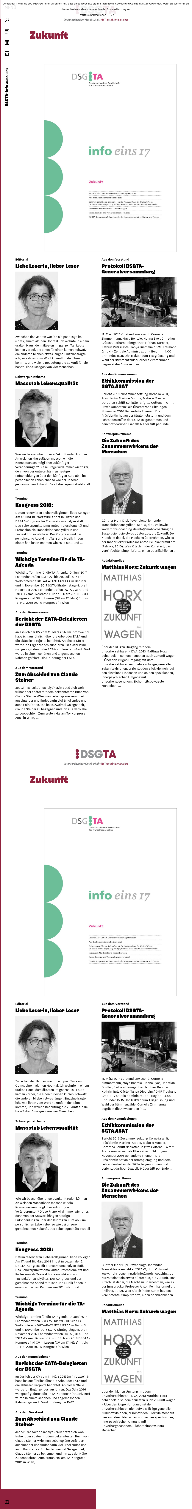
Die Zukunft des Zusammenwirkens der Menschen (130, 445)
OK (112, 14)
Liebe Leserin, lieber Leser (47, 266)
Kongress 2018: (34, 509)
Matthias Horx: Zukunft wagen (52, 568)
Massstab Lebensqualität (46, 387)
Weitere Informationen (92, 14)
